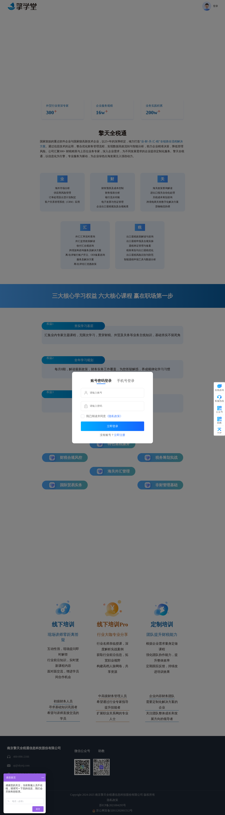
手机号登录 (125, 380)
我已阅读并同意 (104, 416)
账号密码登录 (101, 380)
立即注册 (119, 435)
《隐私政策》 (114, 416)
